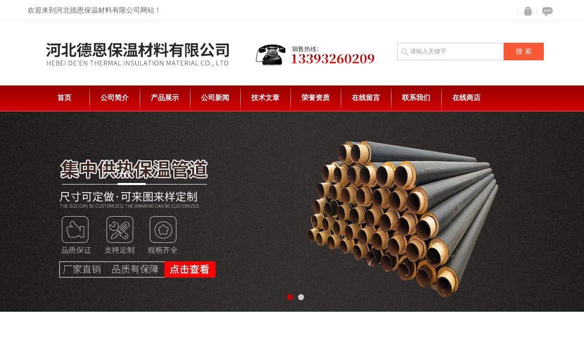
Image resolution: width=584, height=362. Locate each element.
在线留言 (366, 98)
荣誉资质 (316, 98)
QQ (526, 11)
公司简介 (115, 98)
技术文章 (265, 98)
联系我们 (416, 98)
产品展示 (165, 98)
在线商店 (466, 98)
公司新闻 (215, 98)
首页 (64, 98)
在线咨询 (546, 11)
